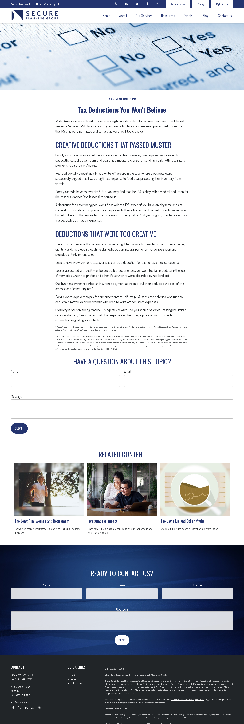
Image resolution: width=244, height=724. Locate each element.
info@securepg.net (47, 4)
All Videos (72, 679)
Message (16, 396)
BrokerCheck (161, 674)
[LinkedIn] (126, 4)
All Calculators (74, 683)
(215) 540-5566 (21, 4)
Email (127, 371)
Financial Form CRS (116, 669)
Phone (197, 585)
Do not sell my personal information (150, 702)
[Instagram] (39, 707)
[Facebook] (147, 4)
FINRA (149, 714)
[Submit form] (19, 428)
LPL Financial (132, 714)
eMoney (200, 4)
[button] (106, 15)
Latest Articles (74, 675)
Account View (178, 4)
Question (122, 609)
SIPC (154, 714)
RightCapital (222, 4)
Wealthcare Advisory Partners (198, 714)
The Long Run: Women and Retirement (41, 521)
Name (14, 371)
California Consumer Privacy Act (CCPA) (187, 699)
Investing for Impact (102, 521)
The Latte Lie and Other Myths (182, 521)
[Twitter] (116, 4)
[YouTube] (136, 4)
